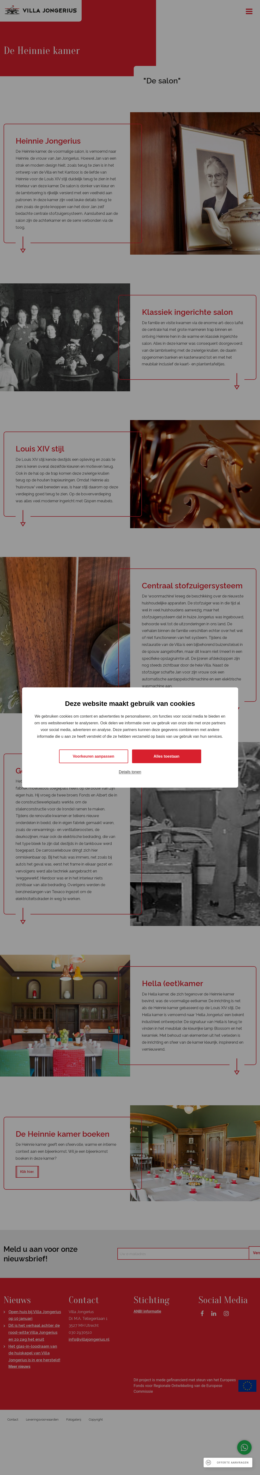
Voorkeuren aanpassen (94, 756)
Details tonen (130, 772)
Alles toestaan (166, 756)
